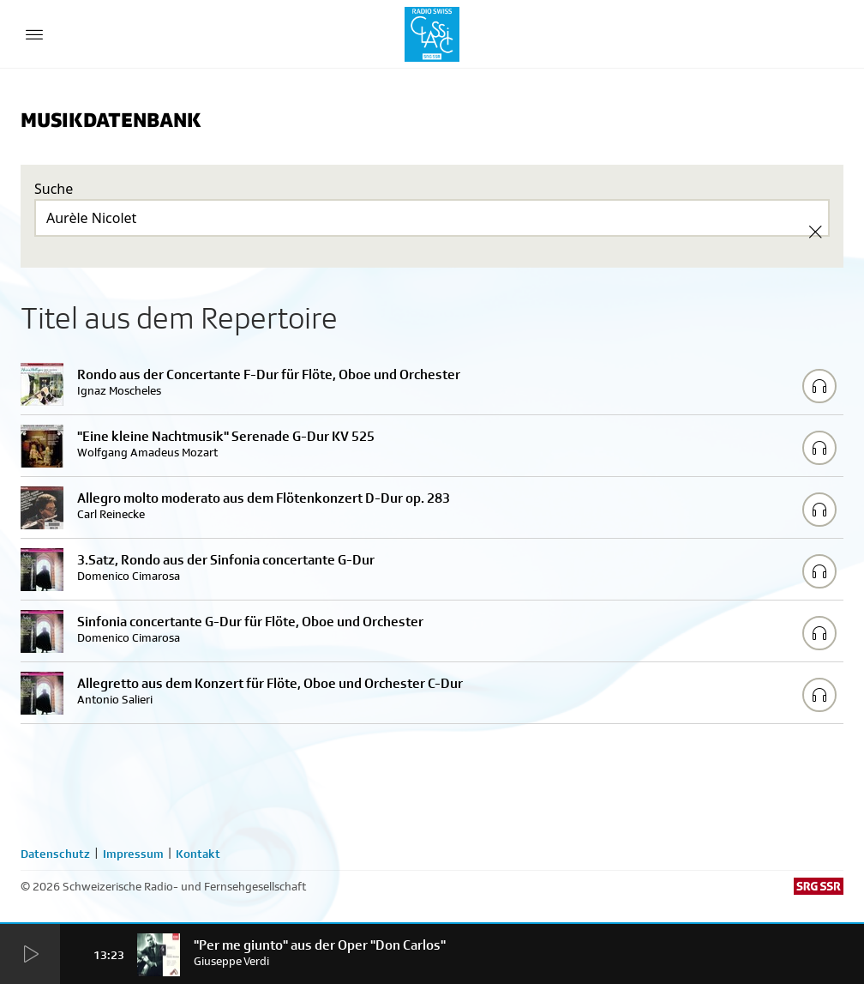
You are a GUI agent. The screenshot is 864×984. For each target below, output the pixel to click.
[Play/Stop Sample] (819, 386)
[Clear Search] (815, 232)
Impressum (133, 854)
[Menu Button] (34, 34)
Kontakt (198, 854)
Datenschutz (55, 854)
